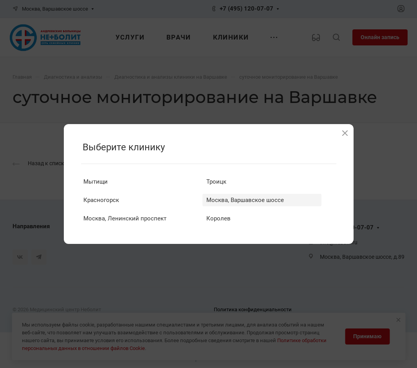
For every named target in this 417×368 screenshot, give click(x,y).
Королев (218, 218)
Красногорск (101, 200)
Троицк (216, 181)
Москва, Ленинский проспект (124, 218)
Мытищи (95, 181)
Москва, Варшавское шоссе (245, 200)
